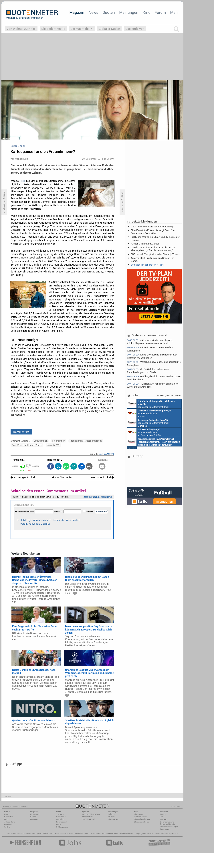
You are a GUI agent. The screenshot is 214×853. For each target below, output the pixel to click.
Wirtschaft (60, 819)
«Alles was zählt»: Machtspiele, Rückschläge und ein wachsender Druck (150, 341)
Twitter (7, 827)
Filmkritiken (47, 833)
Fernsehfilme (114, 833)
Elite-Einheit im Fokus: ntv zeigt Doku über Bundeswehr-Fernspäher (153, 232)
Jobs (162, 817)
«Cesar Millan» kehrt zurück (145, 243)
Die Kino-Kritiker (140, 817)
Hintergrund (35, 814)
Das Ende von (134, 29)
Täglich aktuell (88, 819)
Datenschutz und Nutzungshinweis (167, 823)
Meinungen (128, 12)
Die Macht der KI (81, 29)
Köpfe (58, 824)
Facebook (8, 824)
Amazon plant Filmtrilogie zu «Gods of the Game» (152, 259)
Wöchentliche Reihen (91, 814)
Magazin (76, 12)
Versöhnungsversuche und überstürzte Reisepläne (154, 363)
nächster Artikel (102, 477)
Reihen (33, 817)
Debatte (111, 814)
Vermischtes (61, 817)
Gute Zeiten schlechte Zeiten (27, 445)
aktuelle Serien (127, 833)
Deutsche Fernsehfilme (157, 833)
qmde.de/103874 (106, 453)
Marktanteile (87, 817)
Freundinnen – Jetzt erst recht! (86, 440)
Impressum (164, 829)
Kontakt (163, 819)
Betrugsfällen (40, 440)
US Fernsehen (59, 833)
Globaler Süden (109, 29)
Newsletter (8, 817)
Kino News (12, 833)
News (93, 12)
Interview (34, 819)
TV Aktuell (22, 833)
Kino (146, 12)
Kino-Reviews (113, 819)
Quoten (108, 12)
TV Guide (93, 833)
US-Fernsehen (62, 827)
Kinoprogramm (140, 833)
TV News (69, 833)
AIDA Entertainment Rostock (152, 441)
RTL (23, 181)
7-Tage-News (9, 822)
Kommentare (21, 432)
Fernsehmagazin (34, 833)
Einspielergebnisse (142, 819)
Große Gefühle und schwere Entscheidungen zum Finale (148, 371)
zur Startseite (62, 477)
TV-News (60, 814)
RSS (6, 814)
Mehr (174, 12)
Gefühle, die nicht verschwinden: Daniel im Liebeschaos (154, 378)
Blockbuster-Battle (141, 822)
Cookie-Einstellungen (169, 826)
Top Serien (172, 833)
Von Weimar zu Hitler (21, 29)
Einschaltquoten (81, 833)
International (61, 822)
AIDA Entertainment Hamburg (149, 422)
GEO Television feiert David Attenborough (152, 226)
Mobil (6, 819)
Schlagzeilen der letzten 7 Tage (147, 264)
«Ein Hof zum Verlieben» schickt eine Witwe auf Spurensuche (153, 385)
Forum (160, 12)
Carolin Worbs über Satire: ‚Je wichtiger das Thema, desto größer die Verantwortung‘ (153, 249)
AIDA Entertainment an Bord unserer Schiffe (154, 403)
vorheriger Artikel (23, 477)
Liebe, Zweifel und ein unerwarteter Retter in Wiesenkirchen (152, 356)
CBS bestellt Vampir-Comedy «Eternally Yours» (155, 254)
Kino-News (138, 814)
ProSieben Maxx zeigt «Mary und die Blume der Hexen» (155, 238)
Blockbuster (103, 833)
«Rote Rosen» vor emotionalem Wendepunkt (150, 349)
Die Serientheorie (53, 29)
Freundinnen (58, 440)
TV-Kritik (111, 817)
